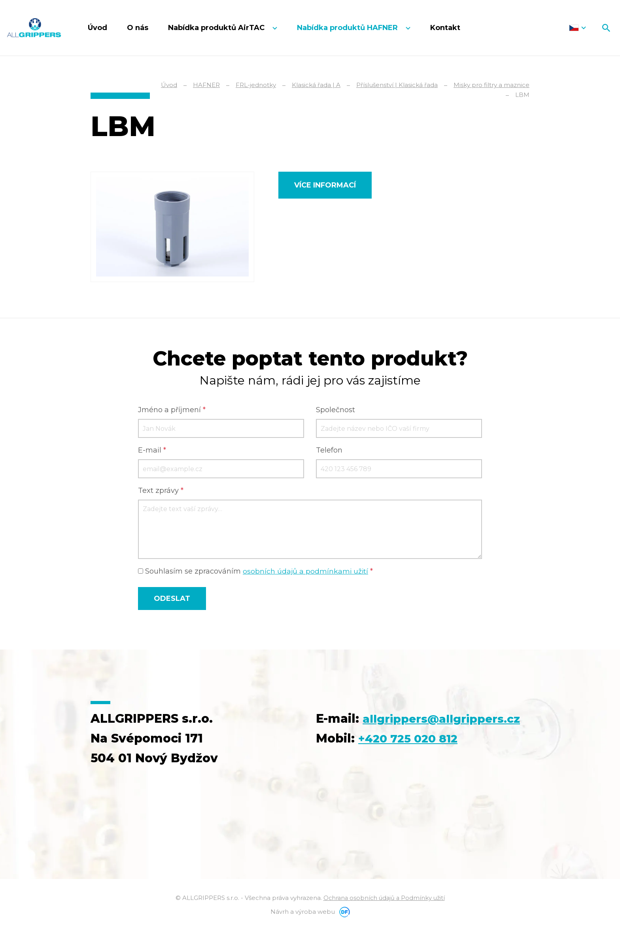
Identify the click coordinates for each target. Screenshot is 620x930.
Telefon (329, 451)
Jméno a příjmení (172, 410)
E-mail (152, 451)
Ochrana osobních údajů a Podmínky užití (383, 898)
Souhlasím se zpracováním (256, 572)
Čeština (577, 28)
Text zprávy (160, 491)
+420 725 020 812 (412, 759)
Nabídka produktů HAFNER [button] (348, 27)
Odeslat (172, 599)
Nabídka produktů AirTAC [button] (217, 27)
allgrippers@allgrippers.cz (401, 739)
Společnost (335, 410)
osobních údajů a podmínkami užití (306, 572)
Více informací (325, 185)
